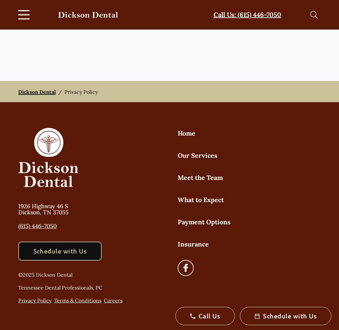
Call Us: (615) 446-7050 (247, 15)
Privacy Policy (35, 300)
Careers (113, 300)
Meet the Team (200, 178)
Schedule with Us (60, 251)
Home (186, 133)
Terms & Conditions (77, 300)
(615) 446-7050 (37, 226)
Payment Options (204, 222)
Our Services (197, 155)
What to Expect (201, 200)
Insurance (193, 244)
